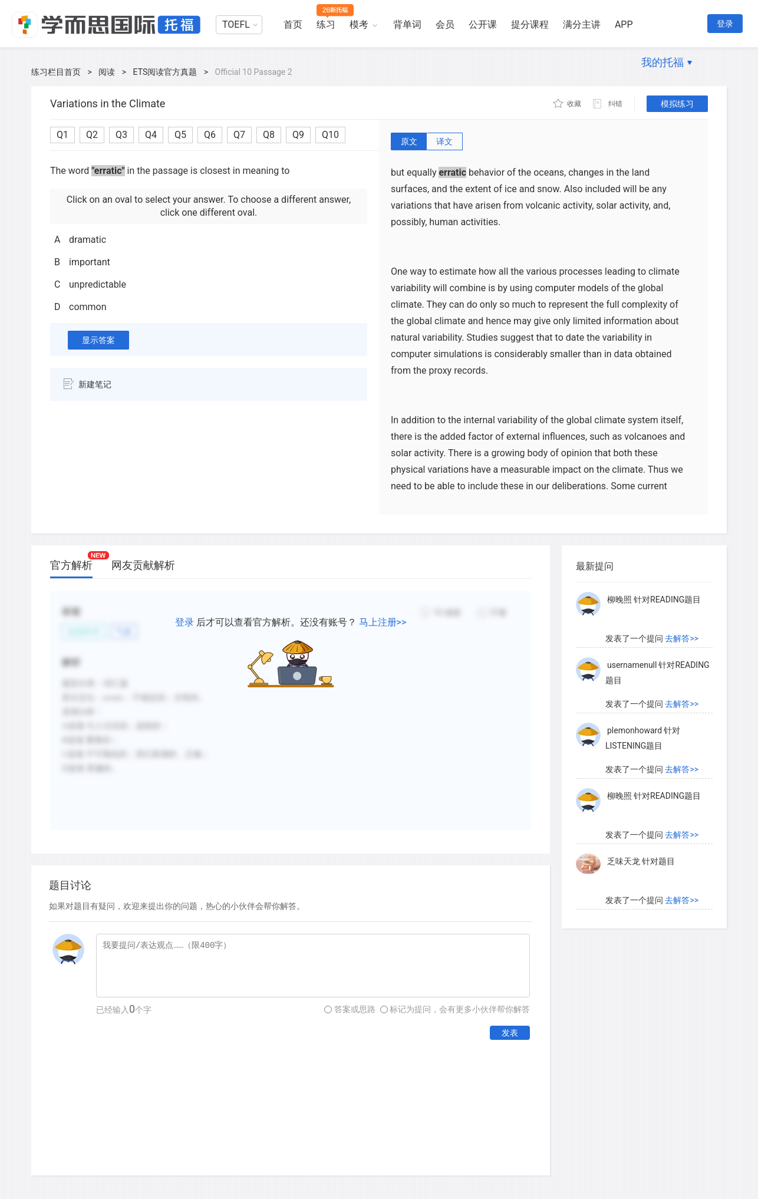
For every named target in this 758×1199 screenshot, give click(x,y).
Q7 (239, 134)
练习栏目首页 (56, 72)
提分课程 (530, 24)
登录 (725, 23)
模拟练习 (677, 103)
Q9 (298, 134)
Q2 (92, 134)
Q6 (210, 134)
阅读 (106, 72)
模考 (359, 24)
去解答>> (681, 638)
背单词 (407, 24)
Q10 (330, 134)
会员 (445, 24)
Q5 (180, 134)
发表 (510, 1032)
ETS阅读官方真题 (165, 72)
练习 (326, 24)
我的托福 (662, 62)
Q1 (62, 134)
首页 (293, 24)
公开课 (483, 24)
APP (624, 24)
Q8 (269, 134)
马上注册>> (383, 622)
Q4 (151, 134)
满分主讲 (582, 24)
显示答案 (98, 340)
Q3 (121, 134)
